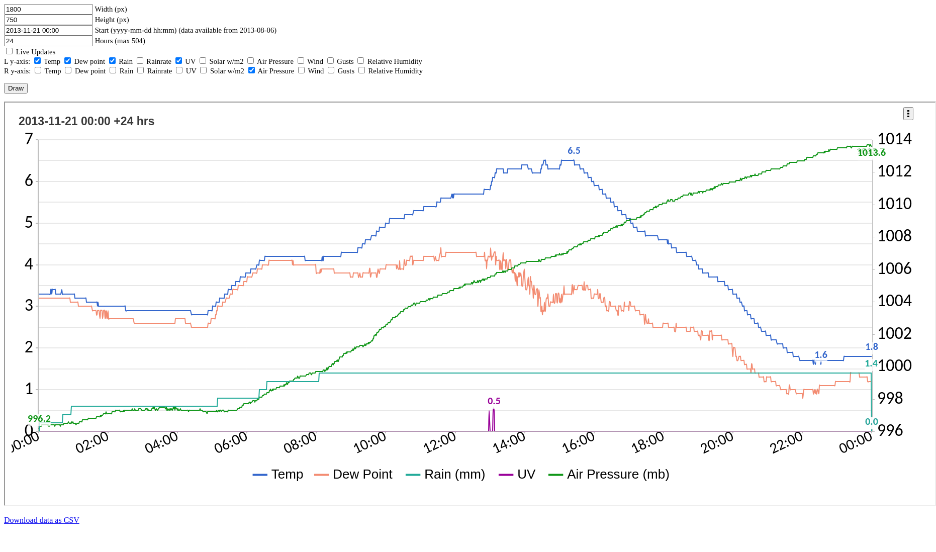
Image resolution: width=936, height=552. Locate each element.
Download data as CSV (41, 520)
